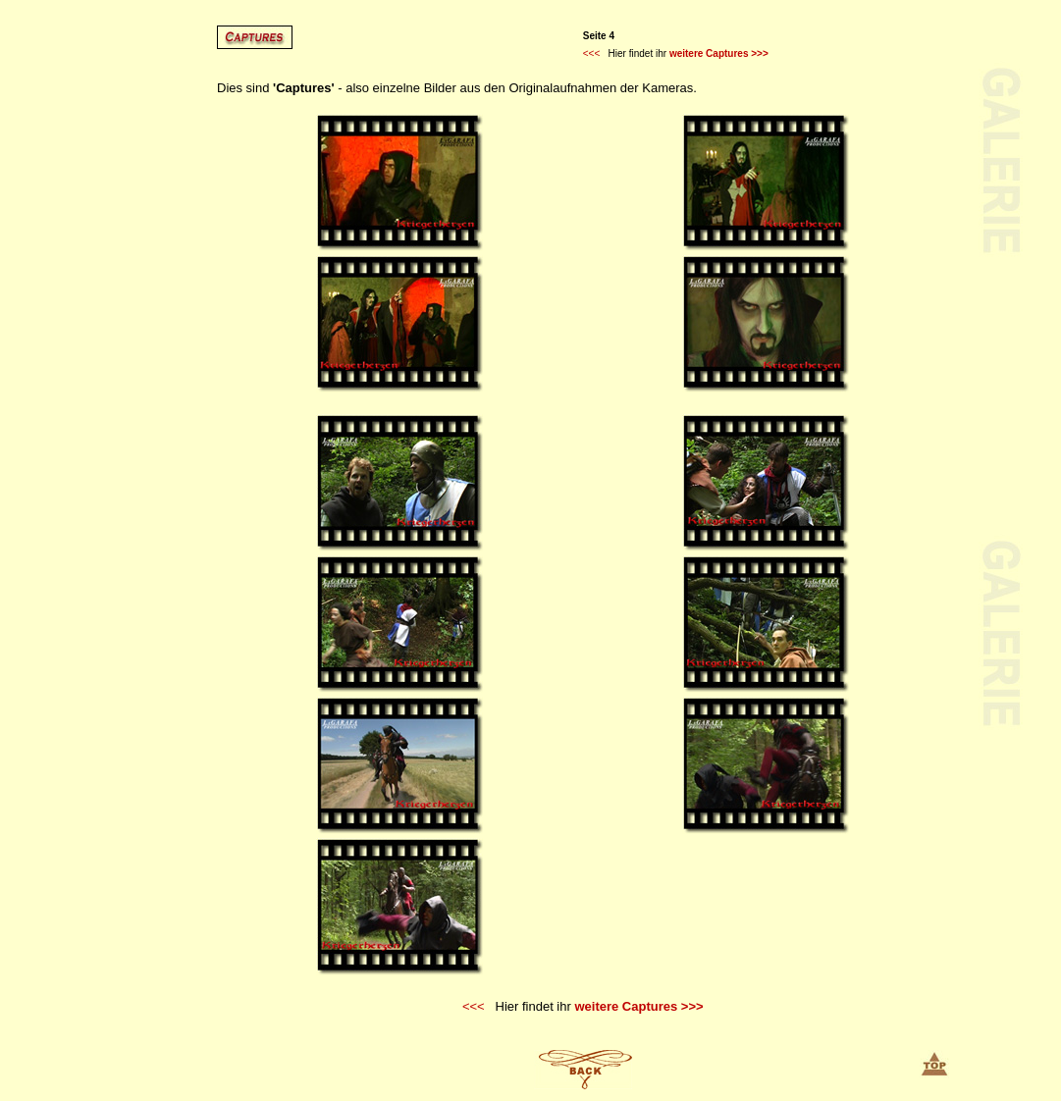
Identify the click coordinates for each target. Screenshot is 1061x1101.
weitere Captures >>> (719, 53)
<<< (592, 53)
